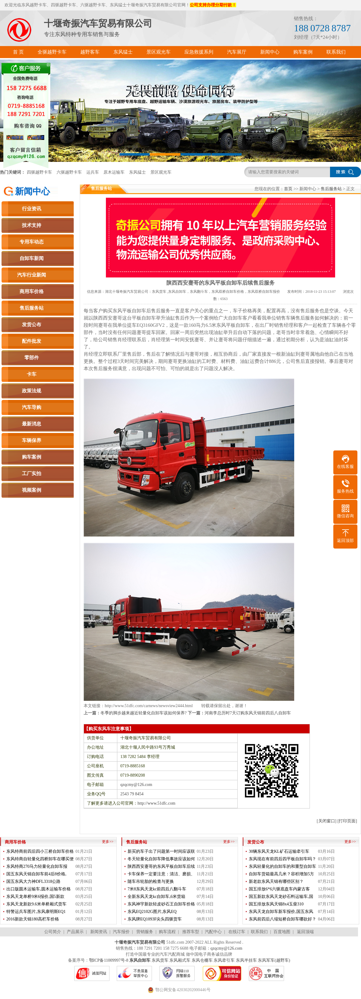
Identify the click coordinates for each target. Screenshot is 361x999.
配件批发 (31, 341)
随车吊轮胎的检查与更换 (151, 881)
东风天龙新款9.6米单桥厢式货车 (36, 904)
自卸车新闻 (32, 258)
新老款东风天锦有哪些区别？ (276, 881)
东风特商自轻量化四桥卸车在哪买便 (40, 859)
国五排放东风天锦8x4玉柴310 (276, 904)
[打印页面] (347, 821)
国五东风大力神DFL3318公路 (33, 881)
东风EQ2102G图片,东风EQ (152, 911)
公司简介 (52, 931)
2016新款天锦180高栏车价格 (32, 919)
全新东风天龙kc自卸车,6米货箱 (156, 896)
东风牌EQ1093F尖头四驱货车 (155, 919)
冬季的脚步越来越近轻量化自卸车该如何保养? (143, 713)
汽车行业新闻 (31, 274)
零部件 (31, 357)
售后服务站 (32, 308)
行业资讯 (31, 208)
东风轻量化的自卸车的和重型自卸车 (282, 866)
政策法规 (31, 390)
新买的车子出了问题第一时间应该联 (161, 851)
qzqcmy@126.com (136, 784)
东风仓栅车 (202, 960)
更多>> (107, 842)
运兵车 (92, 172)
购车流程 (167, 931)
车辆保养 (31, 440)
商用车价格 (32, 291)
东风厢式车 (179, 960)
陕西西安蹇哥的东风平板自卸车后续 (161, 866)
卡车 (31, 374)
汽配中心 (213, 931)
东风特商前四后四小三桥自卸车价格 (40, 851)
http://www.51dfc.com (156, 803)
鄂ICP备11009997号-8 (108, 960)
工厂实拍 (31, 473)
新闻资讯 (98, 931)
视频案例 (31, 490)
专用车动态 (32, 241)
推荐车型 (190, 931)
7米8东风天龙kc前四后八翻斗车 (157, 889)
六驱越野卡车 (69, 172)
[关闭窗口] (326, 821)
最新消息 (31, 423)
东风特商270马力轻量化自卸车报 (36, 866)
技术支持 (31, 225)
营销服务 (144, 931)
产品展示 (75, 931)
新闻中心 (32, 191)
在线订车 (236, 931)
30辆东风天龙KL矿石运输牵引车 (279, 851)
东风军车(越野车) (274, 960)
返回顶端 (305, 931)
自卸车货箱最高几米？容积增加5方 (281, 874)
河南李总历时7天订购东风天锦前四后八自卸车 (248, 713)
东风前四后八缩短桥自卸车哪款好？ (282, 919)
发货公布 (31, 324)
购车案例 (31, 456)
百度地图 (281, 931)
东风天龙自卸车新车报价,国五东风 (281, 911)
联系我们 (259, 931)
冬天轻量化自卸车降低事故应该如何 (161, 859)
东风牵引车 (224, 960)
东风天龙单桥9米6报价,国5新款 (35, 896)
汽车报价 (121, 931)
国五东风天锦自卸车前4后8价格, (36, 874)
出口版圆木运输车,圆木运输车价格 (38, 889)
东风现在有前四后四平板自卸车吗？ (282, 859)
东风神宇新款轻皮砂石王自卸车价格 (161, 904)
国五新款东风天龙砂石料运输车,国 (281, 896)
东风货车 (160, 960)
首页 (288, 189)
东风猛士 (137, 172)
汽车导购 (31, 407)
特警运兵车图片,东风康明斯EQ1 (36, 911)
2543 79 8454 (131, 794)
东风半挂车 (246, 960)
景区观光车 (160, 172)
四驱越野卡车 (39, 172)
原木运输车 (114, 172)
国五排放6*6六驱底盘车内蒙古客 (279, 889)
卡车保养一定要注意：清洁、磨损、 (161, 874)
